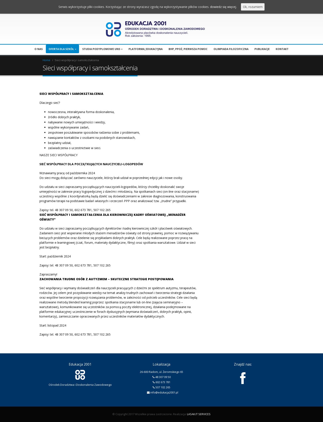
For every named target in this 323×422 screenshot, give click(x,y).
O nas (38, 49)
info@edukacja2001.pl (164, 392)
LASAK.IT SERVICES (199, 414)
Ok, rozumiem (253, 7)
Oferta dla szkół (61, 49)
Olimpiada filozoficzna (231, 49)
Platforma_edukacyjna (146, 49)
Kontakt (282, 49)
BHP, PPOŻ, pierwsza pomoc (188, 49)
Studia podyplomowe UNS (101, 49)
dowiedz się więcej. (223, 7)
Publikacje (262, 49)
